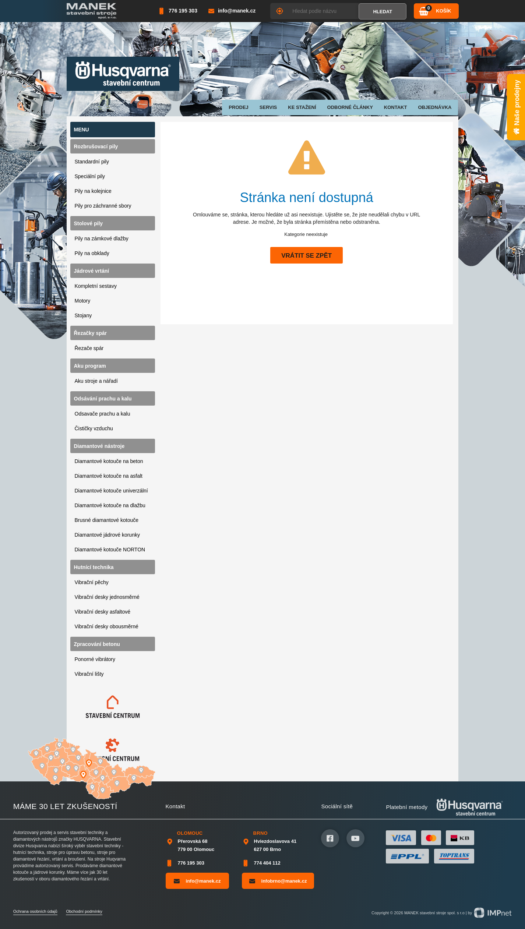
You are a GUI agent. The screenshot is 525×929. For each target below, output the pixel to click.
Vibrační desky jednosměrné (107, 597)
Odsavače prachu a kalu (102, 414)
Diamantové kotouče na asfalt (108, 476)
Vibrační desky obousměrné (106, 626)
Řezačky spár (90, 333)
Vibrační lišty (89, 674)
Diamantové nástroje (99, 446)
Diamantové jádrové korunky (107, 535)
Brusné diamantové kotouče (107, 520)
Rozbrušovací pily (96, 146)
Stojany (83, 315)
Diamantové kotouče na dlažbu (110, 505)
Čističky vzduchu (94, 428)
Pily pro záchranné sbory (103, 206)
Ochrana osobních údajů (35, 911)
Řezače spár (89, 348)
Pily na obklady (92, 253)
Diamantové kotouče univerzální (111, 491)
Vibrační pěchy (92, 582)
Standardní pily (92, 162)
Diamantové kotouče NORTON (110, 549)
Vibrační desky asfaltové (103, 612)
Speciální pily (90, 176)
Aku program (90, 366)
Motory (83, 301)
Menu (81, 130)
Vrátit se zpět (306, 255)
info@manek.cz (197, 880)
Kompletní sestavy (96, 286)
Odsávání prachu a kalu (103, 399)
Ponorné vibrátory (95, 659)
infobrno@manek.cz (278, 880)
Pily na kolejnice (93, 191)
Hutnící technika (94, 567)
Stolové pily (88, 223)
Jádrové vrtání (91, 271)
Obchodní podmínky (84, 911)
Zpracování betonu (97, 644)
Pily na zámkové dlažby (101, 238)
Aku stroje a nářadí (96, 381)
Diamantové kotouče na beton (109, 461)
